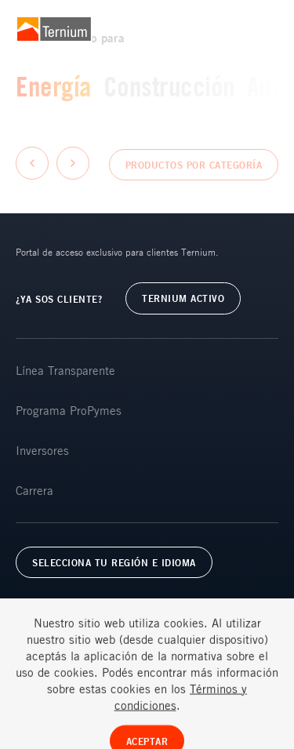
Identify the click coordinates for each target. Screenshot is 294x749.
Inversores (42, 450)
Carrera (34, 490)
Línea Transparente (65, 370)
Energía (54, 86)
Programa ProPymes (69, 410)
